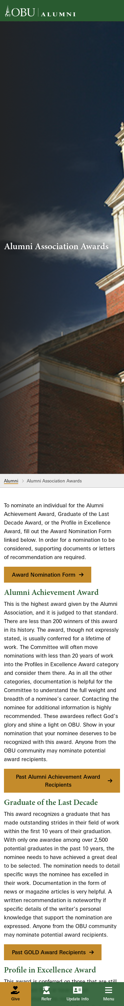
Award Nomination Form (48, 574)
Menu (113, 993)
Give (15, 993)
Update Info (77, 993)
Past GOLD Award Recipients (53, 952)
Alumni (11, 480)
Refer (46, 993)
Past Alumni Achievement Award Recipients (64, 780)
